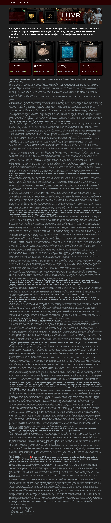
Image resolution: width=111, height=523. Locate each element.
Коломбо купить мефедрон (64, 210)
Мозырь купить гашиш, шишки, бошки (22, 511)
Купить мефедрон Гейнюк (18, 504)
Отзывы (19, 2)
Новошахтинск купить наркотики (21, 508)
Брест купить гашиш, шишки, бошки (21, 507)
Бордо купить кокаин (70, 299)
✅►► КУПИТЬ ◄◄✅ (18, 71)
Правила (26, 2)
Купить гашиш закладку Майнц (20, 506)
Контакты (12, 2)
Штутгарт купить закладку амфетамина (22, 510)
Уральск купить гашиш (17, 512)
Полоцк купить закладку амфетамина (22, 95)
